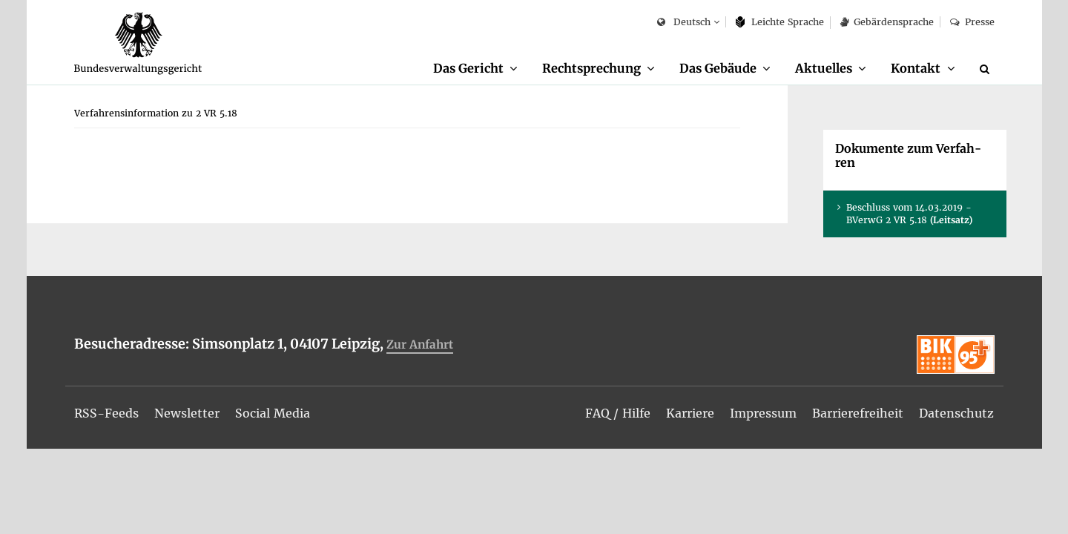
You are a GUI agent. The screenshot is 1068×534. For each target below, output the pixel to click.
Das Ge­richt (468, 68)
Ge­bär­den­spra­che (887, 21)
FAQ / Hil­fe (617, 413)
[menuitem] (475, 69)
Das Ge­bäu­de (717, 68)
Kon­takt (915, 68)
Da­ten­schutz (956, 413)
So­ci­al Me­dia (272, 413)
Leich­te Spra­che (780, 21)
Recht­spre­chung (591, 68)
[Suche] (987, 69)
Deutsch (683, 22)
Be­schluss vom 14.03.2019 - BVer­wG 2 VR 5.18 (909, 213)
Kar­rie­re (690, 413)
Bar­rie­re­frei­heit (857, 413)
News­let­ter (187, 413)
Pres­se (972, 21)
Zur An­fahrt (419, 344)
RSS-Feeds (106, 413)
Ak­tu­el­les (823, 68)
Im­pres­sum (763, 413)
